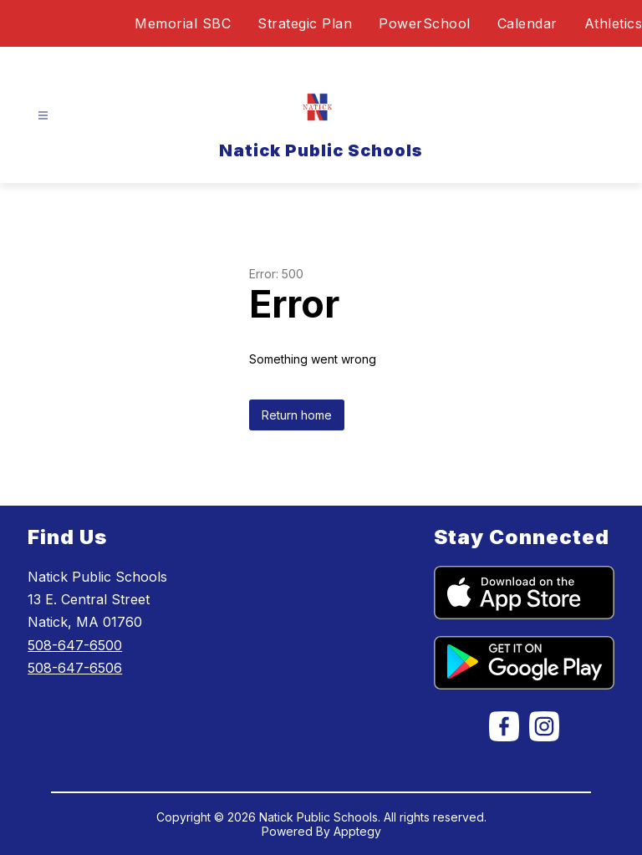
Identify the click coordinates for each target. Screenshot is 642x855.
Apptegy (357, 831)
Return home (297, 415)
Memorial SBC (183, 23)
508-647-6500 (75, 645)
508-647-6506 (75, 667)
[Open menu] (43, 115)
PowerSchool (425, 23)
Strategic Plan (304, 23)
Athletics (613, 23)
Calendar (527, 23)
